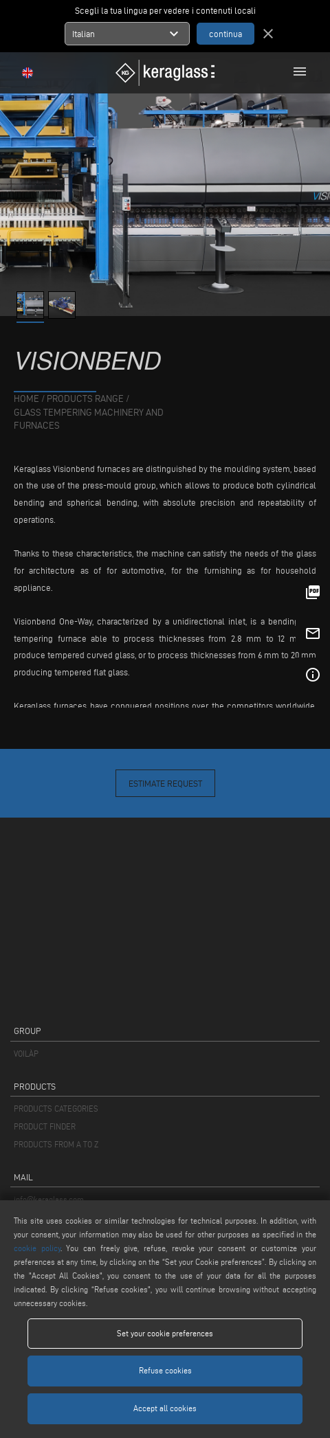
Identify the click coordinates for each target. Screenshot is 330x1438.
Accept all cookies (165, 1408)
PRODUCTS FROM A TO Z (56, 1144)
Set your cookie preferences (165, 1333)
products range (85, 399)
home (26, 399)
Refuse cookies (165, 1370)
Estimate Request (165, 783)
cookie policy (37, 1248)
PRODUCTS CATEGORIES (56, 1108)
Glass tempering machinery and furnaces (89, 419)
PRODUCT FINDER (45, 1126)
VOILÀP (26, 1053)
